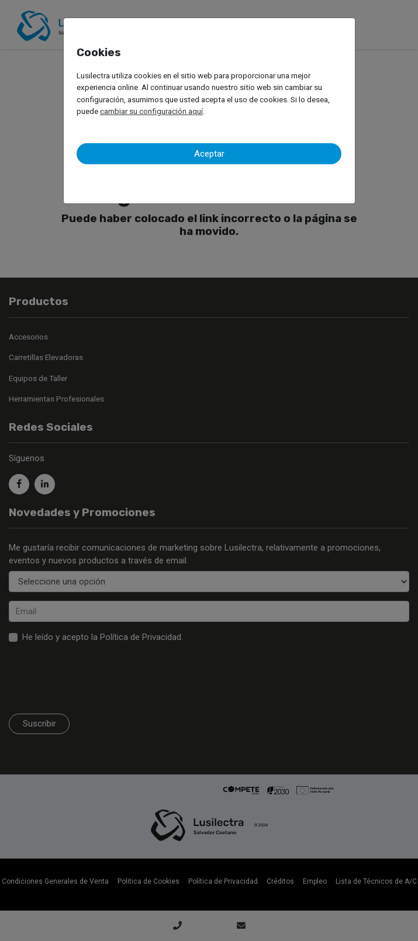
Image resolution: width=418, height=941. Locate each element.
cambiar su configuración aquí (151, 111)
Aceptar (209, 153)
